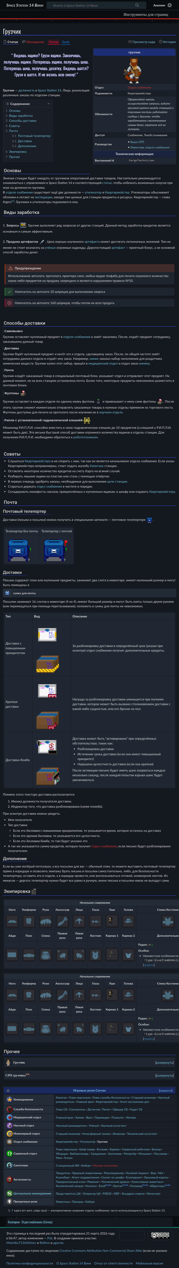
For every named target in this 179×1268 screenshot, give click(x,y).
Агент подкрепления (85, 1176)
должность (27, 90)
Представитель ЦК (68, 1192)
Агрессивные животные (147, 1181)
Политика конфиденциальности (29, 1262)
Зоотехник (115, 1153)
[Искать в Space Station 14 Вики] (96, 5)
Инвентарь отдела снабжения (150, 147)
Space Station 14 (49, 90)
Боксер (156, 1148)
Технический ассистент (142, 1133)
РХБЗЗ (107, 1192)
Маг (160, 1172)
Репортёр (130, 1153)
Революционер (114, 1172)
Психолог (118, 1116)
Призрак (77, 1201)
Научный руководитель (71, 1124)
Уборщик (62, 1153)
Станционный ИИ (67, 1164)
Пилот (106, 1108)
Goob (65, 42)
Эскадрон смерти (133, 1192)
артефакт (118, 247)
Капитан (61, 1096)
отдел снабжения (49, 486)
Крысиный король (156, 1176)
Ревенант (93, 1181)
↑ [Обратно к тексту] (12, 1209)
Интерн (131, 1116)
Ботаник (102, 1148)
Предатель (63, 1172)
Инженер (119, 1133)
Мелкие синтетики (105, 1164)
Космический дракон (115, 1181)
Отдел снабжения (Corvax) (37, 1221)
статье (107, 183)
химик (94, 358)
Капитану (96, 466)
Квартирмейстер (117, 192)
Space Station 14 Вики (24, 5)
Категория (14, 1221)
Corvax (53, 42)
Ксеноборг (63, 1176)
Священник (98, 1153)
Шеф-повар (86, 1148)
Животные (63, 1201)
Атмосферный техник (96, 1133)
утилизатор (93, 192)
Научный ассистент (113, 1124)
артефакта (92, 241)
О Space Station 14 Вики (73, 1262)
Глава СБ (61, 1108)
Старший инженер (144, 1096)
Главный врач (85, 1101)
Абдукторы (157, 1185)
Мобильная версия (149, 1262)
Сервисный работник (135, 1148)
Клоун (68, 1157)
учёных (50, 247)
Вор (153, 1172)
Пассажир (160, 1153)
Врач (89, 1116)
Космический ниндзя (69, 1185)
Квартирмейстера (38, 461)
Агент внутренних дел (134, 1101)
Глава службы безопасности (110, 1096)
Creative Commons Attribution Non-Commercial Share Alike (101, 1250)
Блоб (102, 1185)
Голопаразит (134, 1176)
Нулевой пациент (137, 1172)
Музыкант (145, 1153)
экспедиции (43, 197)
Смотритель (77, 1108)
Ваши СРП (137, 142)
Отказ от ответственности (113, 1262)
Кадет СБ (136, 1108)
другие (58, 1242)
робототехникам (85, 437)
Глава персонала (79, 1096)
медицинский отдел (103, 363)
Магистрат (153, 1192)
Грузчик (102, 1140)
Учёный (94, 1124)
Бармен (114, 1148)
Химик (79, 1116)
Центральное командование (32, 1192)
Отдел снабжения (139, 87)
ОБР (116, 1192)
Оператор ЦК (92, 1192)
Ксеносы (91, 1185)
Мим (59, 1157)
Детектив (93, 1108)
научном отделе (111, 412)
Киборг (86, 1164)
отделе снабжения (19, 192)
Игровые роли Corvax (89, 1089)
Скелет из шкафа (112, 1176)
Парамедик (101, 1116)
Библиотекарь (79, 1153)
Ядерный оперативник (87, 1172)
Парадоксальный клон (70, 1181)
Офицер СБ (120, 1108)
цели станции (117, 481)
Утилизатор (87, 1140)
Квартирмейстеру (162, 491)
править (149, 964)
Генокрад (136, 1185)
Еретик (117, 1185)
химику (144, 363)
